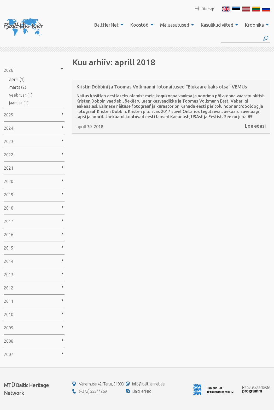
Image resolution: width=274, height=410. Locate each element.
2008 (8, 341)
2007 (8, 354)
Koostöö (139, 24)
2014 (8, 261)
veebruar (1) (20, 95)
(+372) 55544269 (89, 391)
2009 (8, 327)
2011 (8, 301)
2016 (8, 234)
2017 (8, 221)
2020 (8, 181)
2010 (8, 314)
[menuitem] (107, 25)
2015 (8, 248)
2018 (8, 208)
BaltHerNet (106, 24)
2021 (8, 168)
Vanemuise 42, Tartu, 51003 (98, 384)
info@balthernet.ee (145, 384)
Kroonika (254, 24)
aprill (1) (17, 79)
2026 (8, 70)
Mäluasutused (174, 24)
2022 (8, 154)
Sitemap (204, 9)
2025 (8, 114)
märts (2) (17, 87)
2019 (8, 194)
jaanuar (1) (18, 102)
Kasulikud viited (217, 24)
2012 (8, 288)
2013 (8, 274)
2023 (8, 141)
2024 (8, 128)
